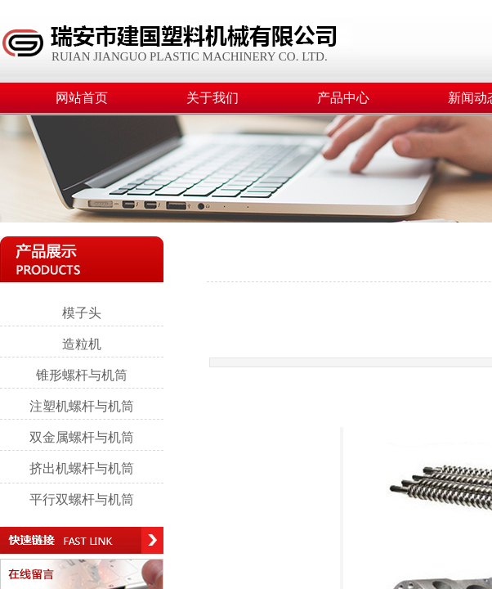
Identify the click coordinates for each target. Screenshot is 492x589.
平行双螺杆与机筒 (81, 499)
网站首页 (82, 98)
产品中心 (343, 98)
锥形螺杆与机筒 (81, 375)
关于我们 (212, 98)
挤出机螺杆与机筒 (81, 468)
